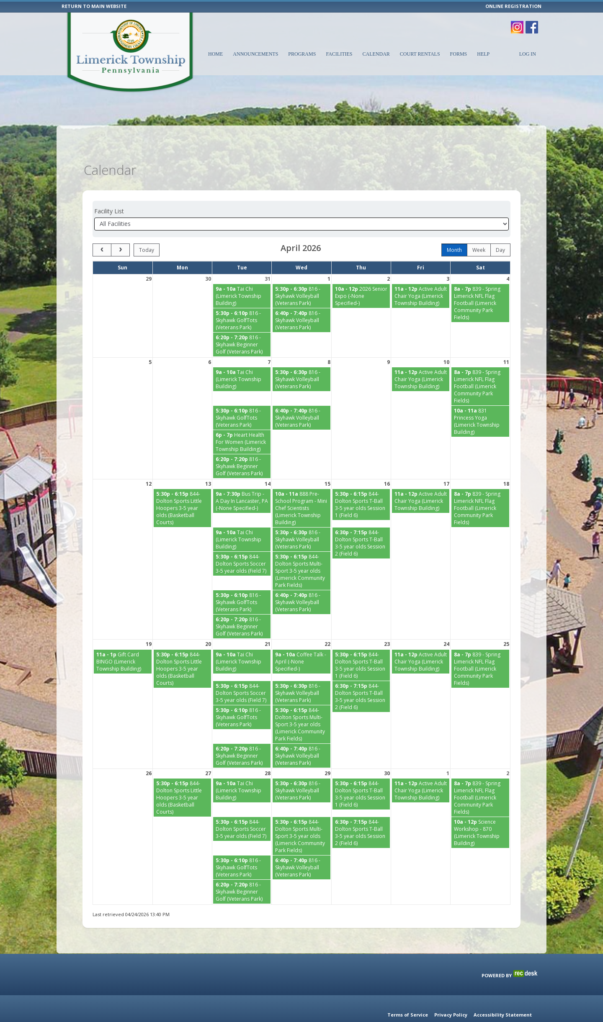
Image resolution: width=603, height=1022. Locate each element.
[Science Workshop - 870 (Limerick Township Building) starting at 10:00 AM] (480, 811)
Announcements (255, 54)
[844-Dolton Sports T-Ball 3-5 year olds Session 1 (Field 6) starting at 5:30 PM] (361, 483)
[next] (120, 229)
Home (215, 54)
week (478, 229)
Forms (458, 54)
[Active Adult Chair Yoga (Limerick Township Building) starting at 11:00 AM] (420, 275)
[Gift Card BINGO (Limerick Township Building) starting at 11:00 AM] (123, 641)
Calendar (375, 54)
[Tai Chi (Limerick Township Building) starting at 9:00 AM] (242, 275)
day (500, 229)
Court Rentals (420, 54)
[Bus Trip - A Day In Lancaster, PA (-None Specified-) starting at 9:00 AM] (242, 480)
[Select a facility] (301, 203)
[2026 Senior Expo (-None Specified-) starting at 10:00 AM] (361, 275)
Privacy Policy (450, 1015)
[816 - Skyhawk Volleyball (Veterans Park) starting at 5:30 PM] (301, 275)
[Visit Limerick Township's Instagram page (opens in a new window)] (517, 23)
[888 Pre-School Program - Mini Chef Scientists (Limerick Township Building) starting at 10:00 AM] (301, 487)
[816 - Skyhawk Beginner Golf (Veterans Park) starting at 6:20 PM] (242, 324)
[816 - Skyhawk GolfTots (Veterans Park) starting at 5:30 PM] (242, 299)
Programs (302, 54)
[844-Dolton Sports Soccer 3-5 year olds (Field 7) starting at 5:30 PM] (242, 543)
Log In (527, 54)
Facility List (109, 190)
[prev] (102, 229)
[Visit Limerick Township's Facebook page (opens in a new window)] (532, 23)
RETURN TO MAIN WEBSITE (94, 6)
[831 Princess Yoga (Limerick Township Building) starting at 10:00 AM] (480, 400)
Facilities (339, 54)
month (454, 229)
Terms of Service (407, 1015)
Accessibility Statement (503, 1015)
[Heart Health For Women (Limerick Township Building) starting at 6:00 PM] (242, 421)
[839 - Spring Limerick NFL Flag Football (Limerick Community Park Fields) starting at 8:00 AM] (480, 282)
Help (483, 54)
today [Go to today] (146, 229)
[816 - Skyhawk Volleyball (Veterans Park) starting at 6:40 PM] (301, 299)
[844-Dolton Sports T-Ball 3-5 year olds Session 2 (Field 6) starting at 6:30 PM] (361, 522)
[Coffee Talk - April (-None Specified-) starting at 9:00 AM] (301, 641)
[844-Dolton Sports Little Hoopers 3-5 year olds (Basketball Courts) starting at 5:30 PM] (182, 487)
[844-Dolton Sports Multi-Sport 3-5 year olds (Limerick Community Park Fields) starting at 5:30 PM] (301, 550)
